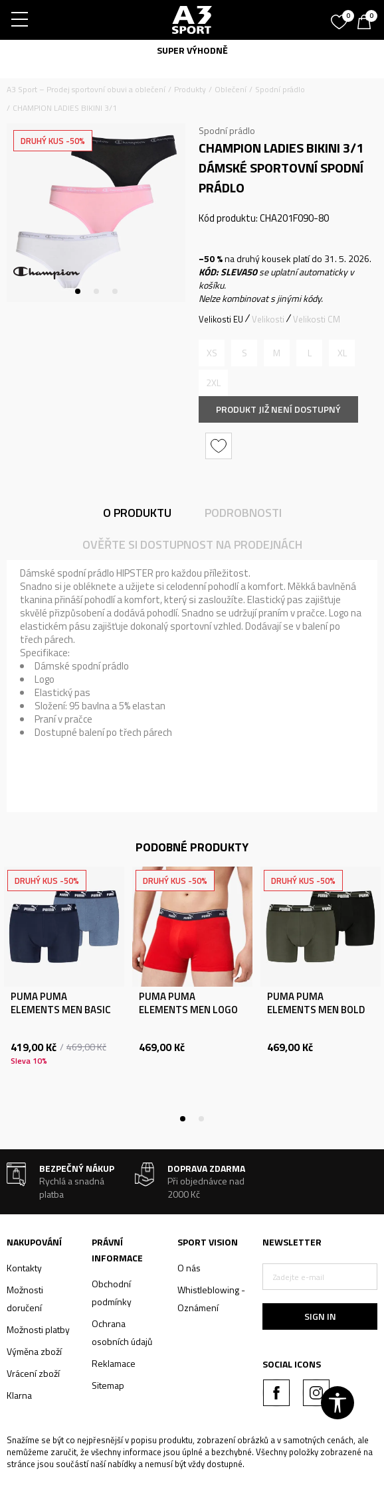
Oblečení (230, 89)
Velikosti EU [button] (221, 319)
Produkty (190, 89)
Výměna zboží (34, 1351)
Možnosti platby (38, 1329)
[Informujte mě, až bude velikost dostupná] (212, 353)
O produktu (137, 513)
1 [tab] (77, 291)
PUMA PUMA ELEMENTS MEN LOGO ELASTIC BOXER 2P (188, 1010)
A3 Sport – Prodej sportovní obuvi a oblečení (86, 89)
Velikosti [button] (268, 319)
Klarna (19, 1395)
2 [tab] (96, 291)
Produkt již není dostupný (278, 409)
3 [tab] (115, 291)
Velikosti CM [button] (316, 319)
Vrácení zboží (33, 1373)
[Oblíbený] (341, 17)
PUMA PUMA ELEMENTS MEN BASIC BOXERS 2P (61, 1010)
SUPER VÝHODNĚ (192, 50)
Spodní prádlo (280, 89)
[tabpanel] (96, 212)
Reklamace (114, 1363)
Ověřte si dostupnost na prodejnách (192, 544)
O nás (189, 1268)
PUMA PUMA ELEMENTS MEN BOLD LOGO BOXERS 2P (316, 1010)
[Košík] (367, 23)
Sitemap (108, 1385)
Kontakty (24, 1268)
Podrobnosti (243, 513)
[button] (220, 446)
